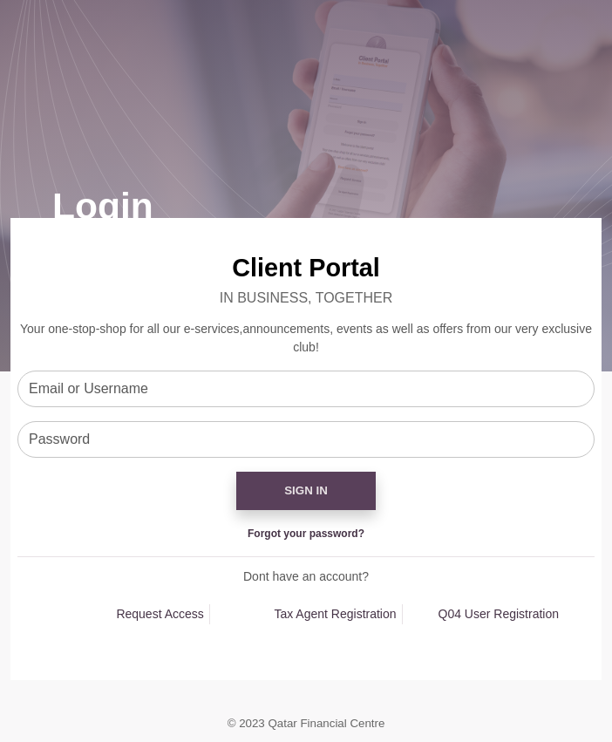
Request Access (159, 614)
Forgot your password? (306, 534)
